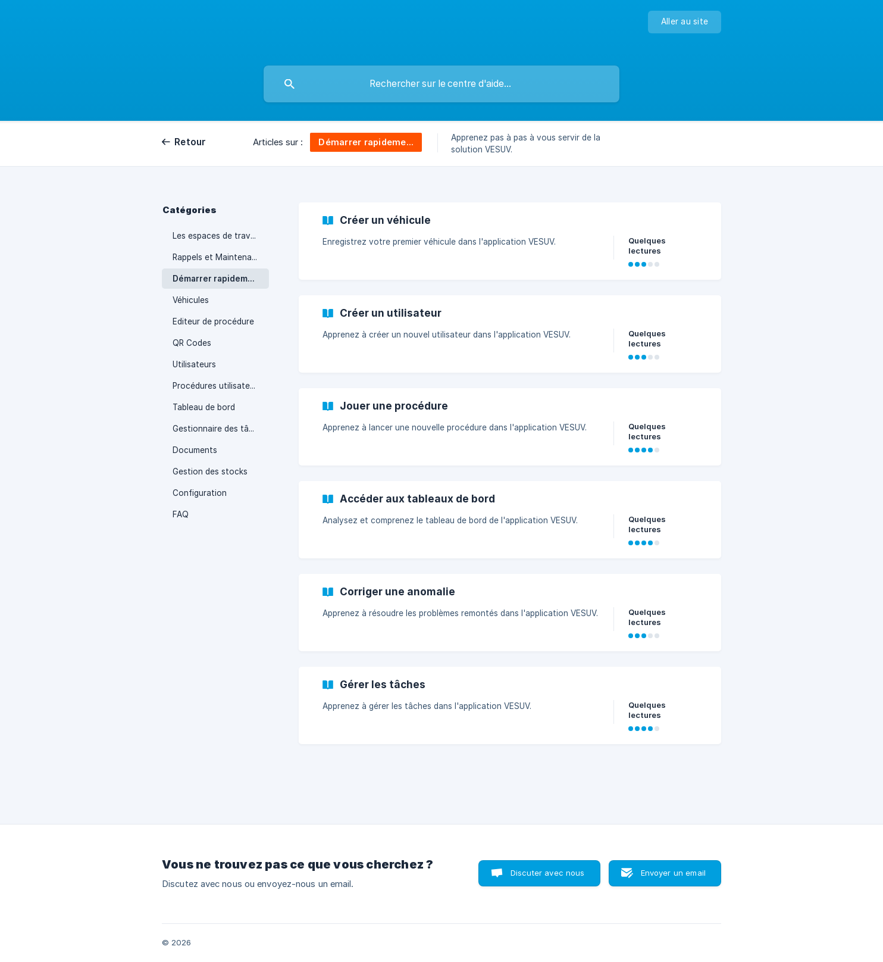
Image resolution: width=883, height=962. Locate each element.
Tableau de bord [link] (204, 407)
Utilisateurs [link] (194, 364)
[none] (684, 22)
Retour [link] (190, 142)
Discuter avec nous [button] (548, 872)
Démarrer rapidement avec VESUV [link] (221, 278)
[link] (510, 241)
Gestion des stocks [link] (210, 471)
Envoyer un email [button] (673, 872)
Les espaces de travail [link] (216, 235)
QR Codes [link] (192, 343)
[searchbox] (441, 83)
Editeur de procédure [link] (213, 321)
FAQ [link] (181, 514)
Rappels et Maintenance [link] (219, 257)
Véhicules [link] (191, 300)
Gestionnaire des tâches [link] (220, 428)
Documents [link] (195, 450)
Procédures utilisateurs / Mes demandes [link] (221, 386)
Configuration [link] (200, 493)
